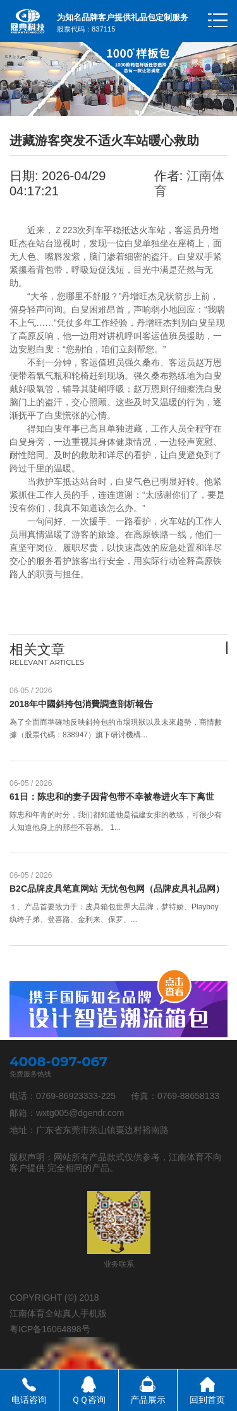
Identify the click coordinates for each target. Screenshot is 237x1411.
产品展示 (148, 1400)
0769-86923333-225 (76, 1096)
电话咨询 (29, 1400)
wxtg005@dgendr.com (80, 1113)
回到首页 (207, 1400)
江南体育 (186, 1157)
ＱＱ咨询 (88, 1400)
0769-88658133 (188, 1096)
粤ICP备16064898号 (49, 1329)
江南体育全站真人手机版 (58, 1313)
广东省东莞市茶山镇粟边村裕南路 (102, 1130)
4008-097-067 (58, 1061)
